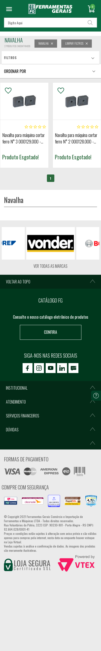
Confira (50, 332)
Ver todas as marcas (50, 266)
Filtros (10, 57)
